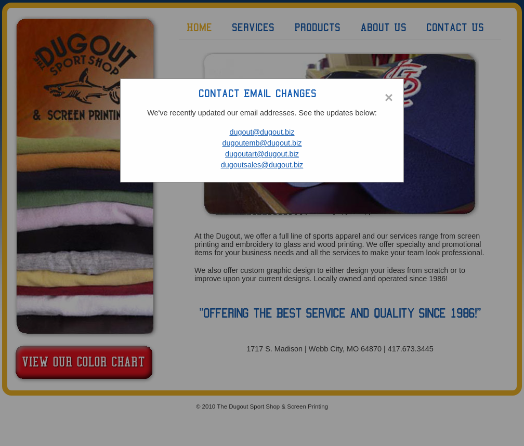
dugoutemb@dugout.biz (262, 143)
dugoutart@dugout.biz (262, 154)
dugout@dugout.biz (261, 132)
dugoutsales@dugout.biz (262, 165)
